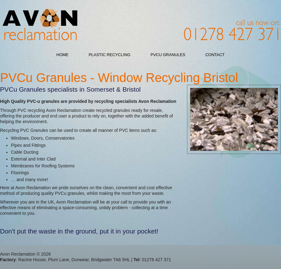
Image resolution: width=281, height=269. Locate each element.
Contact (215, 54)
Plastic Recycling (110, 54)
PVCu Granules (167, 54)
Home (62, 54)
